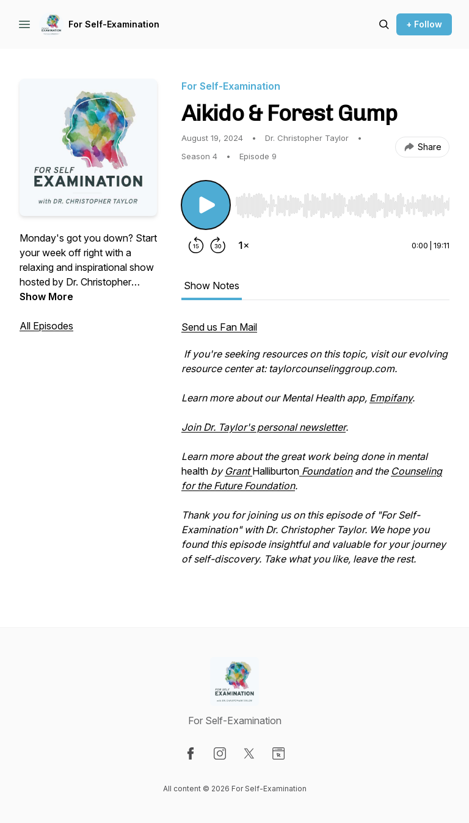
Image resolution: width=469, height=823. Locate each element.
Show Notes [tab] (211, 285)
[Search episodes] (384, 24)
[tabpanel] (315, 449)
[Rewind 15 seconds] (196, 245)
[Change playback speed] (243, 245)
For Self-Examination (113, 24)
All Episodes (46, 326)
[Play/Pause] (205, 205)
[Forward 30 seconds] (218, 245)
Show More (46, 296)
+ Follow (424, 24)
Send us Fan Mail (219, 327)
